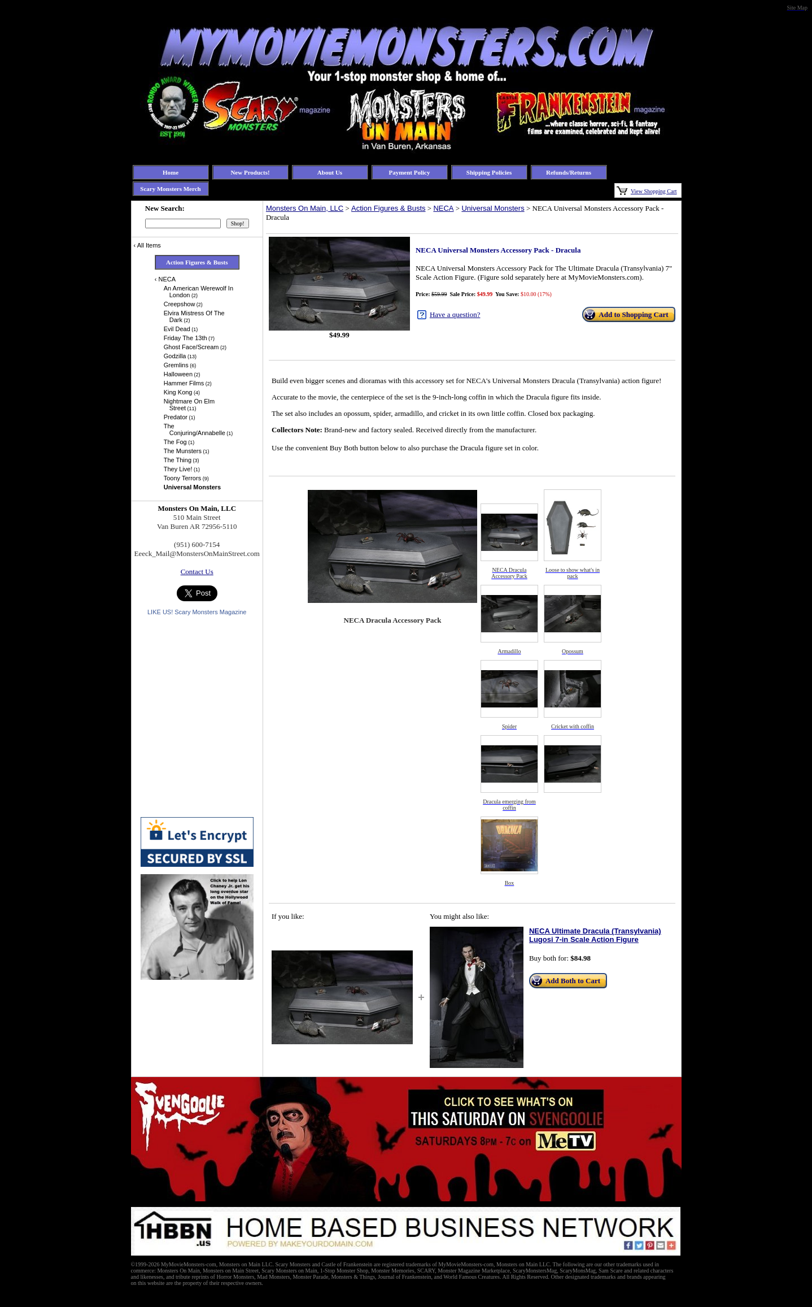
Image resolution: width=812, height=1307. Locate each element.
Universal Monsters (492, 208)
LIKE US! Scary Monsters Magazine (196, 612)
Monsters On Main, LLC (304, 208)
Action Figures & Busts (388, 208)
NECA (443, 208)
